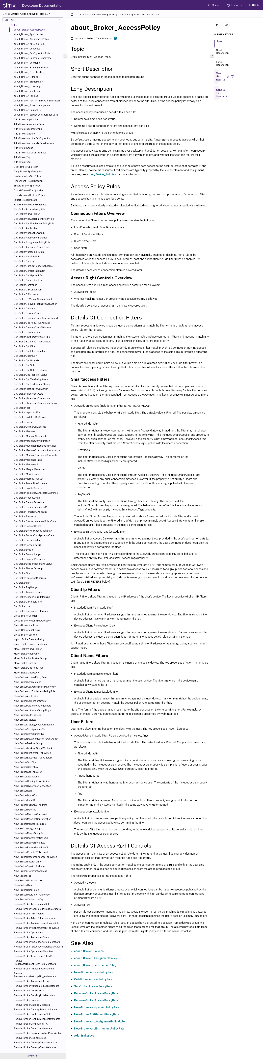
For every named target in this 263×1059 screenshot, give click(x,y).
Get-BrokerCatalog (24, 261)
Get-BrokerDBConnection (28, 289)
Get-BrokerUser (22, 606)
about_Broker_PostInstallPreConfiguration (37, 100)
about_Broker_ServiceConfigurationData (36, 114)
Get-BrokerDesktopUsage (28, 332)
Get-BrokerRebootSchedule (29, 502)
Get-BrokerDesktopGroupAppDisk (32, 322)
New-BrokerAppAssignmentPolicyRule (35, 686)
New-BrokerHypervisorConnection (32, 786)
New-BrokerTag (22, 876)
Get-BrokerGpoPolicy (25, 356)
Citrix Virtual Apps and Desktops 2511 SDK (139, 14)
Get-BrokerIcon (22, 407)
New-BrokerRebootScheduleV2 (31, 847)
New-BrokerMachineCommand (30, 814)
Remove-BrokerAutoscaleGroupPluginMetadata (35, 975)
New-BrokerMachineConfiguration (32, 819)
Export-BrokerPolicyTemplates (30, 204)
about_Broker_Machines (27, 91)
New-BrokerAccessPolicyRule (30, 677)
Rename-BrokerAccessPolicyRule (96, 993)
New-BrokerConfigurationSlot (30, 729)
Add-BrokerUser (22, 162)
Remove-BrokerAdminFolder (29, 913)
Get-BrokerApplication (26, 228)
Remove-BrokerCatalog (26, 1000)
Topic (220, 42)
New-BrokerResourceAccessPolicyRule (35, 857)
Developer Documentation (42, 6)
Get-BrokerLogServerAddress (30, 426)
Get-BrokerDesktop (24, 308)
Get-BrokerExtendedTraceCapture (32, 341)
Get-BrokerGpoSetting (26, 365)
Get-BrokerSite (22, 573)
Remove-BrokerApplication (28, 932)
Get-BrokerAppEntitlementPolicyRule (34, 223)
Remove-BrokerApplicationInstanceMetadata (38, 946)
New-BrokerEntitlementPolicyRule (32, 753)
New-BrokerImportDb (25, 795)
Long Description (222, 65)
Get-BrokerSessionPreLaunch (30, 559)
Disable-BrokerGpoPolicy (27, 176)
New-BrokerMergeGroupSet (29, 833)
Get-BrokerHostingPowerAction (31, 389)
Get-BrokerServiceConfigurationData (34, 535)
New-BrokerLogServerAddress (30, 805)
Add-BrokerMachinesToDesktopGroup (34, 143)
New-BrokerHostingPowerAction (31, 781)
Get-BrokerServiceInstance (28, 540)
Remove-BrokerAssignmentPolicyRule (34, 956)
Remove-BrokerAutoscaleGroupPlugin (34, 968)
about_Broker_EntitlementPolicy (31, 67)
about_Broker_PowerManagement (32, 105)
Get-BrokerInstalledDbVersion (30, 417)
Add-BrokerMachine (25, 133)
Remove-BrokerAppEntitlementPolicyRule (36, 928)
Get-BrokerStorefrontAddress (30, 578)
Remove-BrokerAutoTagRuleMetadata (35, 995)
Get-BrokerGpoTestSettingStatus (32, 384)
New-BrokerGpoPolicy (26, 767)
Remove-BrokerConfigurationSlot (32, 1014)
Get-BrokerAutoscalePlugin (29, 252)
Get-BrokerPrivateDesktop (28, 488)
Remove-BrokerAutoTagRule (29, 990)
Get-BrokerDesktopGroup (27, 313)
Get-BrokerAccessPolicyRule (29, 209)
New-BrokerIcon (23, 790)
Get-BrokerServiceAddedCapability (33, 530)
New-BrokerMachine (25, 809)
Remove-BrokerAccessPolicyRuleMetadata (37, 909)
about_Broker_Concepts (27, 48)
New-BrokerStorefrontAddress (30, 871)
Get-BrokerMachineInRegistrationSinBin (35, 445)
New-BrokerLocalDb (25, 800)
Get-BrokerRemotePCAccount (30, 511)
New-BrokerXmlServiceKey (28, 899)
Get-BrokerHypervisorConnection (32, 398)
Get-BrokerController (25, 285)
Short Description (222, 53)
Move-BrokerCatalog (25, 663)
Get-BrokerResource (25, 516)
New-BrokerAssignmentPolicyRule (32, 705)
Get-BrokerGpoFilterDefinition (30, 351)
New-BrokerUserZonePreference (32, 894)
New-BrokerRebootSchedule (29, 842)
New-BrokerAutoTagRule (27, 715)
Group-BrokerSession (25, 634)
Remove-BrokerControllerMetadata (33, 1028)
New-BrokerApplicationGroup (30, 701)
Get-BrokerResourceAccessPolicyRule (35, 521)
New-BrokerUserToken (26, 890)
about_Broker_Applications (28, 34)
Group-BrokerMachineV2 (27, 630)
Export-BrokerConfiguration (29, 190)
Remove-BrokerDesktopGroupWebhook (35, 1047)
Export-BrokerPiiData (25, 200)
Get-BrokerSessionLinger (27, 554)
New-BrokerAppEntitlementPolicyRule (34, 691)
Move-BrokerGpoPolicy (26, 672)
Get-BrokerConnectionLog (28, 280)
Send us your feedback (221, 93)
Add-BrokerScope (23, 148)
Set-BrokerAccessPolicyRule (93, 986)
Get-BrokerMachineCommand (30, 436)
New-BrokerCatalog (25, 719)
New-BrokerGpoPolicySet (28, 772)
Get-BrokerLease (23, 422)
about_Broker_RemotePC (27, 110)
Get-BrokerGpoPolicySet (27, 360)
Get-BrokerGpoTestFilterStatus (30, 374)
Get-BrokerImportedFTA (27, 412)
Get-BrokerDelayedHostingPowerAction (35, 304)
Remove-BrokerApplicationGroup (31, 937)
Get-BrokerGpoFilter (25, 346)
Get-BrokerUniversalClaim (28, 601)
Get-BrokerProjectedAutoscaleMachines (36, 493)
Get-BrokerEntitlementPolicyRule (32, 337)
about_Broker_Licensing (27, 86)
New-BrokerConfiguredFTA (29, 734)
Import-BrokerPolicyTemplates (30, 644)
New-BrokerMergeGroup (27, 828)
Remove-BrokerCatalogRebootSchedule (36, 1009)
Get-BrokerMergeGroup (26, 474)
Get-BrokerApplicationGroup (29, 233)
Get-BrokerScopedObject (27, 526)
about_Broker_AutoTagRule (29, 44)
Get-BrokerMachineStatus (28, 459)
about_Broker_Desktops (27, 62)
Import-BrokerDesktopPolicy (29, 639)
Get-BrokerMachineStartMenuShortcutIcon (37, 450)
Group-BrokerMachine (26, 625)
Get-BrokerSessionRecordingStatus (33, 563)
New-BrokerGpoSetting (26, 776)
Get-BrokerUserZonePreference (31, 611)
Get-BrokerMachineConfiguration (32, 441)
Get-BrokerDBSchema (26, 294)
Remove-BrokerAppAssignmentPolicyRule (36, 923)
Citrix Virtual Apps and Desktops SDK (95, 14)
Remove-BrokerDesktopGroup (30, 1038)
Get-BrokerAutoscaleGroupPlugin (32, 247)
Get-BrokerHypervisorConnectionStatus (35, 403)
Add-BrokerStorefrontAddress (30, 152)
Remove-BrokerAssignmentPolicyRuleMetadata (35, 962)
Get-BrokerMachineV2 (26, 464)
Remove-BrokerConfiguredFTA (31, 1023)
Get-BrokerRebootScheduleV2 (30, 507)
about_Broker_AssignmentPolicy (31, 39)
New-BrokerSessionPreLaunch (30, 866)
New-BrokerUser (23, 885)
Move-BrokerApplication (27, 653)
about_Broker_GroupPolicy (28, 81)
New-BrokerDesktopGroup (28, 743)
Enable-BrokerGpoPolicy (27, 185)
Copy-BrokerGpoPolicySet (28, 171)
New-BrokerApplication (26, 696)
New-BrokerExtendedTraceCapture (33, 757)
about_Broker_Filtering (26, 77)
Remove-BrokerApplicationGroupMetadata (37, 942)
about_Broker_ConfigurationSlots (32, 53)
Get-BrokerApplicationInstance (30, 237)
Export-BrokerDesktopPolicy (29, 195)
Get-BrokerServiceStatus (27, 545)
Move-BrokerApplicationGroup (30, 658)
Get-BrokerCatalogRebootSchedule (33, 266)
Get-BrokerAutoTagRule (27, 256)
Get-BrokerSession (24, 549)
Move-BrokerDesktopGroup (28, 667)
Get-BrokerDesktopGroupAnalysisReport (36, 318)
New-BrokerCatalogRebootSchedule (34, 724)
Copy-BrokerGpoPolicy (26, 167)
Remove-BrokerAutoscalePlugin (31, 981)
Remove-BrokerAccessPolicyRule (32, 904)
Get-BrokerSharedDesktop (28, 568)
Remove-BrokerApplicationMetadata (33, 951)
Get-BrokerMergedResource (29, 469)
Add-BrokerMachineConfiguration (32, 138)
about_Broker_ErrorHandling (29, 72)
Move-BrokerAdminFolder (28, 649)
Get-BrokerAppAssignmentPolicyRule (34, 219)
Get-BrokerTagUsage (25, 587)
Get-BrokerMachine (24, 431)
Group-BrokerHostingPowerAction (32, 620)
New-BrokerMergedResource (30, 824)
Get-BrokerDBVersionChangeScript (33, 299)
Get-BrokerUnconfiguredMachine (32, 597)
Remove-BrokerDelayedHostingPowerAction (38, 1033)
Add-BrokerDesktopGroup (28, 129)
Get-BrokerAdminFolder (27, 214)
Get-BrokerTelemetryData (28, 592)
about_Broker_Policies (26, 96)
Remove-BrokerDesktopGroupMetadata (35, 1042)
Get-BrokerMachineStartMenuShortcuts (35, 455)
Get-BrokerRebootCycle (27, 497)
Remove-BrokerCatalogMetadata (32, 1004)
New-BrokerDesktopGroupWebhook (33, 748)
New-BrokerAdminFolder (27, 682)
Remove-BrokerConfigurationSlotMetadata (37, 1019)
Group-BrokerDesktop (26, 615)
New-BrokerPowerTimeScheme (31, 838)
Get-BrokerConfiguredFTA (28, 275)
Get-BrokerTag (22, 582)
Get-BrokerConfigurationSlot (29, 270)
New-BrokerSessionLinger (28, 861)
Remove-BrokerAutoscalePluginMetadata (36, 986)
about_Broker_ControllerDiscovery (32, 58)
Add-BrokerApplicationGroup (29, 124)
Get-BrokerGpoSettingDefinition (31, 370)
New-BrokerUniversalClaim (28, 880)
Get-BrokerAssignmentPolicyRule (32, 242)
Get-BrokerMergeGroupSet (28, 478)
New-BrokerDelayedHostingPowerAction (36, 738)
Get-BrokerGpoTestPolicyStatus (31, 379)
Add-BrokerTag (22, 157)
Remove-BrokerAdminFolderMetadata (34, 918)
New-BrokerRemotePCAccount (31, 852)
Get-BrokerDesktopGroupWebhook (32, 327)
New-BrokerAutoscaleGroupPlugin (32, 710)
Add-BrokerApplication (26, 119)
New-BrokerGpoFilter (25, 762)
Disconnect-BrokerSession (28, 181)
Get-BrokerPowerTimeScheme (30, 483)
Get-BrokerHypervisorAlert (28, 393)
